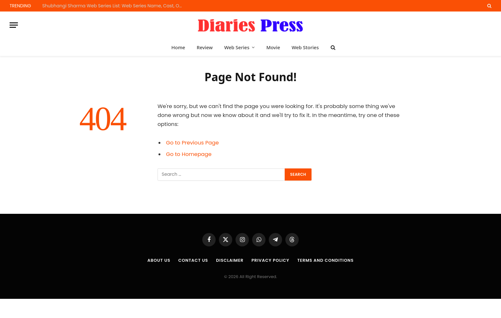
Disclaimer (229, 260)
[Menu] (14, 25)
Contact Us (193, 260)
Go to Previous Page (192, 142)
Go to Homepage (189, 154)
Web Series (237, 47)
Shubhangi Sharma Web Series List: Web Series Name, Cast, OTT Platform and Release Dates (114, 6)
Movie (273, 47)
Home (178, 47)
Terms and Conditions (325, 260)
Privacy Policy (270, 260)
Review (204, 47)
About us (158, 260)
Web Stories (305, 47)
